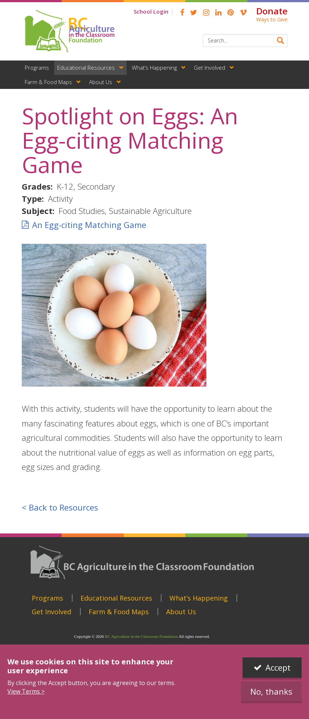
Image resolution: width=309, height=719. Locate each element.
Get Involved (209, 67)
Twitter (193, 12)
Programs (37, 67)
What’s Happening (154, 67)
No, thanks (271, 691)
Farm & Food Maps (48, 82)
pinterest (230, 12)
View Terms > (26, 691)
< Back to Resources (60, 507)
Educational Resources (86, 67)
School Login (151, 11)
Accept (278, 667)
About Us (100, 82)
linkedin (218, 12)
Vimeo (243, 12)
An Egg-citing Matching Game (89, 225)
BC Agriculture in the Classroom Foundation (141, 636)
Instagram (206, 12)
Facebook (182, 12)
